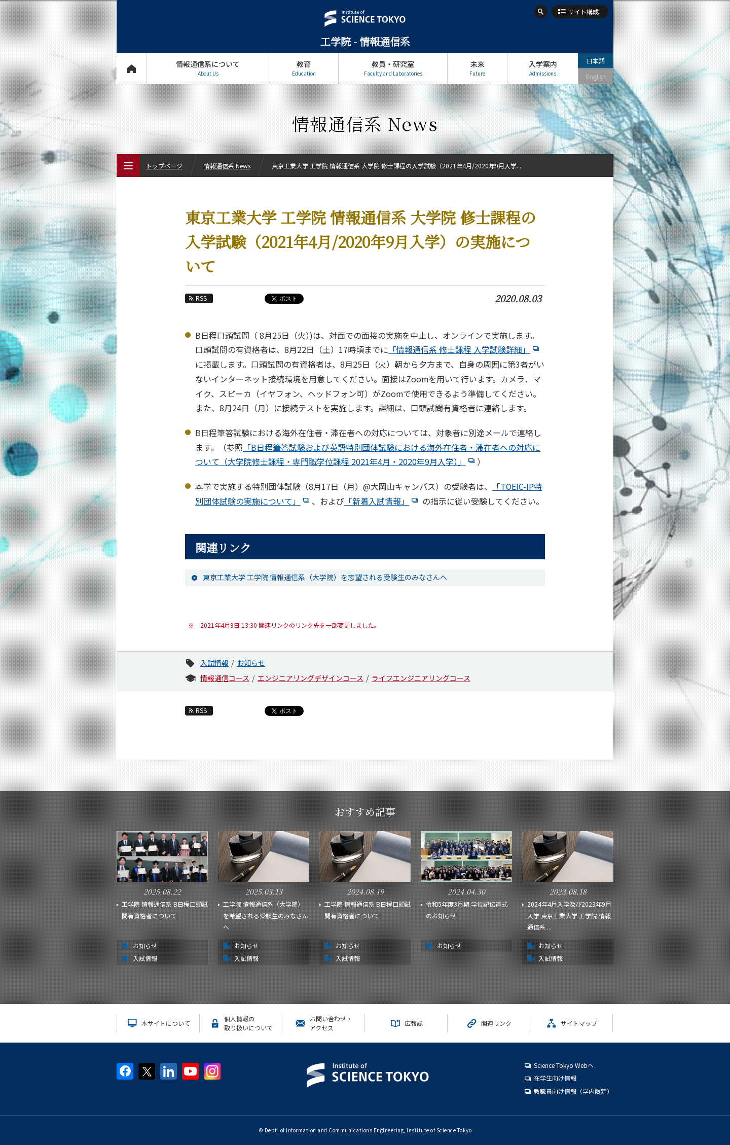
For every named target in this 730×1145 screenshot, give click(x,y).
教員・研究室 (393, 68)
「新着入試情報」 (382, 501)
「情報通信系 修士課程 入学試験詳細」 (464, 349)
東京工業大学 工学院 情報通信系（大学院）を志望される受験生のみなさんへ (325, 577)
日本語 (596, 60)
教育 (303, 68)
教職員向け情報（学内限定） (573, 1091)
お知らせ (251, 663)
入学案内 (542, 68)
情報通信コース (224, 678)
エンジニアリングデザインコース (310, 678)
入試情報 (214, 663)
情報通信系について (208, 68)
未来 (477, 68)
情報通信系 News (227, 165)
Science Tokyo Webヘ (564, 1065)
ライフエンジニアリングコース (421, 678)
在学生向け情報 (555, 1078)
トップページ (132, 68)
